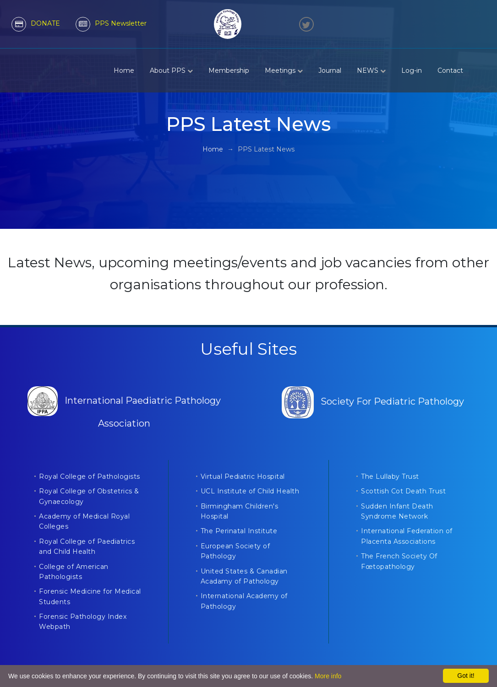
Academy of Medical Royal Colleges (84, 521)
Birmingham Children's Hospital (240, 511)
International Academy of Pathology (244, 601)
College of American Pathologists (74, 572)
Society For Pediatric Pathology (373, 401)
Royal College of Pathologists (89, 476)
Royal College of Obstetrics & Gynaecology (89, 496)
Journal (330, 70)
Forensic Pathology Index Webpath (82, 621)
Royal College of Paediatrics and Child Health (87, 546)
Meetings (283, 70)
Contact (450, 70)
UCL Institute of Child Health (250, 491)
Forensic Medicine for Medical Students (90, 596)
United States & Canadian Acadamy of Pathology (244, 576)
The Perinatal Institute (239, 531)
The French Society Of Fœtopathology (399, 561)
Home (124, 70)
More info (328, 676)
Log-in (411, 70)
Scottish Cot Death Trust (403, 491)
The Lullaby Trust (390, 476)
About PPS (171, 70)
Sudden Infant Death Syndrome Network (397, 511)
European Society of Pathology (235, 551)
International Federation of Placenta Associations (407, 536)
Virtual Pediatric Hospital (243, 476)
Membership (229, 70)
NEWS (371, 70)
